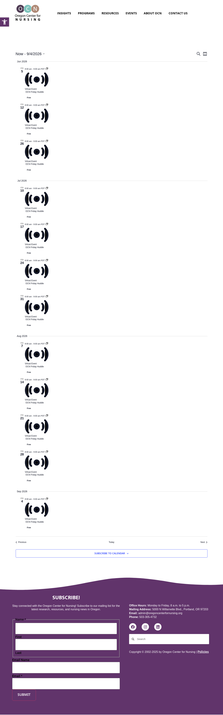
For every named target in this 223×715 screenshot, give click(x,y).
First (18, 637)
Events (131, 13)
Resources (110, 13)
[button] (4, 22)
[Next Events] (204, 542)
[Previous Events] (21, 542)
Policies (203, 652)
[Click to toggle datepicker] (30, 54)
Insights (64, 13)
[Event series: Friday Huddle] (47, 68)
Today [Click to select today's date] (111, 542)
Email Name (20, 660)
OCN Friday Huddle (35, 92)
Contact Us (178, 13)
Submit (24, 695)
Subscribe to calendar (109, 553)
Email (17, 676)
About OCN (153, 13)
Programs (86, 13)
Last (18, 653)
